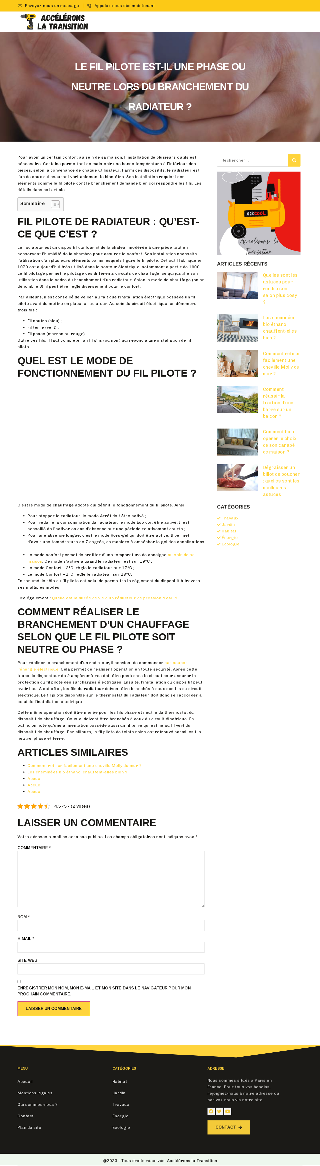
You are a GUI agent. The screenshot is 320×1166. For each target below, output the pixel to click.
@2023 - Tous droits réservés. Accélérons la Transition (160, 1160)
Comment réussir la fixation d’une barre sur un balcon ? (278, 403)
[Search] (294, 160)
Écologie (266, 22)
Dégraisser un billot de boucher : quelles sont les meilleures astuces (281, 481)
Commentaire (34, 848)
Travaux (215, 22)
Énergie (239, 22)
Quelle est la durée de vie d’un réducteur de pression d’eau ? (115, 598)
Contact (293, 22)
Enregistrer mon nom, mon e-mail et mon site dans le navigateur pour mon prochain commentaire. (104, 991)
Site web (27, 960)
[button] (231, 1139)
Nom (24, 917)
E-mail (26, 938)
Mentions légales (35, 1093)
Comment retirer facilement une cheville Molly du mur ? (85, 765)
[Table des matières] (55, 204)
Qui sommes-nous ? (38, 1104)
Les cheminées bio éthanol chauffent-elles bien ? (77, 772)
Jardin (193, 22)
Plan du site (29, 1127)
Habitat (170, 22)
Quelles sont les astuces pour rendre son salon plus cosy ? (280, 288)
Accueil (146, 22)
